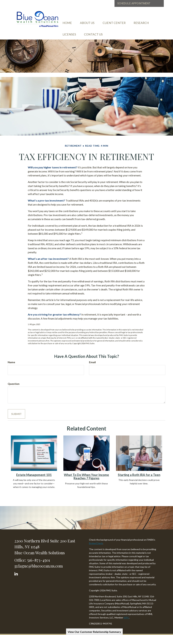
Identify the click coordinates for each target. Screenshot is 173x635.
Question (13, 378)
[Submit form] (16, 408)
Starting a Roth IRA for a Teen (139, 469)
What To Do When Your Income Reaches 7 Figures (86, 470)
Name (11, 356)
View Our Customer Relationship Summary (94, 631)
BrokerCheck (96, 537)
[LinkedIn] (16, 567)
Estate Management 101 (34, 469)
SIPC (126, 611)
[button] (95, 22)
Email (92, 356)
